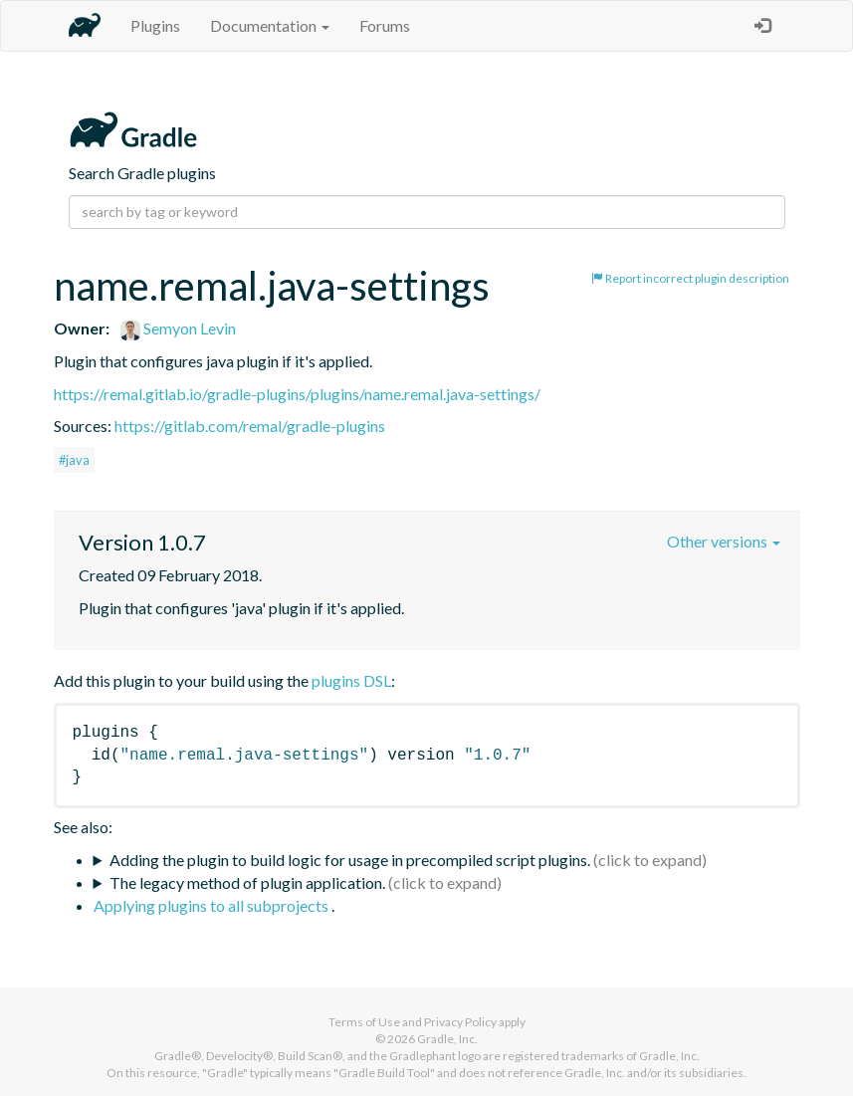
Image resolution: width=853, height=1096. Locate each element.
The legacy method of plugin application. (247, 882)
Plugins (155, 25)
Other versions (723, 541)
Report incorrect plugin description (690, 278)
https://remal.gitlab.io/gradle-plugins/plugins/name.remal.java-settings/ (297, 393)
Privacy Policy (460, 1021)
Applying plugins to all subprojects (212, 905)
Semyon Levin (178, 328)
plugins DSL (351, 680)
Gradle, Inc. (447, 1038)
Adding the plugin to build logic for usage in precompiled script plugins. (349, 859)
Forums (384, 25)
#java (74, 460)
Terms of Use (364, 1021)
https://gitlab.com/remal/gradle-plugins (249, 425)
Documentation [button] (269, 25)
